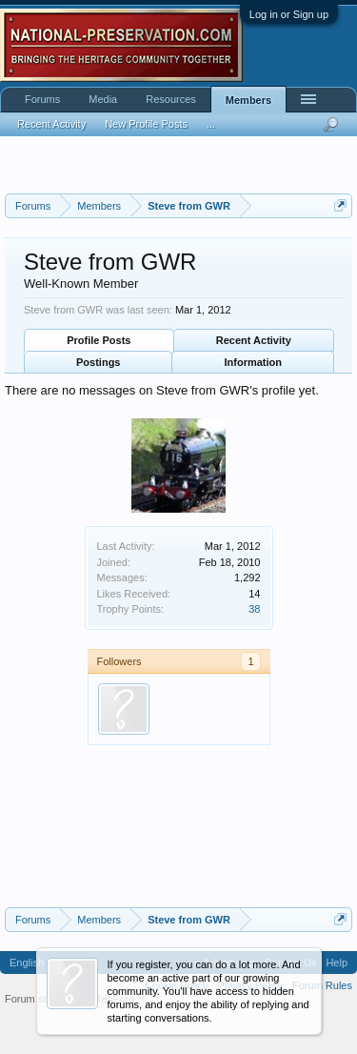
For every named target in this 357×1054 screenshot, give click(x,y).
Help (336, 962)
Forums (42, 99)
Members (248, 100)
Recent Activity (253, 340)
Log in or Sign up (288, 14)
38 (254, 609)
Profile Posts (98, 340)
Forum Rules (322, 985)
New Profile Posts (146, 124)
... (211, 124)
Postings (98, 362)
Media (103, 99)
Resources (171, 99)
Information (254, 362)
